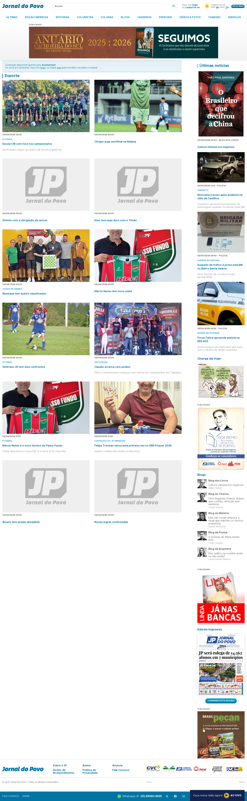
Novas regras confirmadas (111, 522)
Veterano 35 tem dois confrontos (23, 367)
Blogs (125, 17)
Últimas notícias (214, 66)
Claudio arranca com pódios (112, 367)
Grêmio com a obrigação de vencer (24, 220)
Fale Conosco (120, 770)
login (195, 5)
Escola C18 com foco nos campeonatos (27, 144)
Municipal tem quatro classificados (24, 293)
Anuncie (117, 765)
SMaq (242, 782)
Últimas (11, 17)
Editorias (62, 17)
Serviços (234, 17)
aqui (59, 68)
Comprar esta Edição (221, 701)
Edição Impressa (36, 17)
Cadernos (144, 17)
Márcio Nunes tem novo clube (113, 291)
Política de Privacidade (90, 771)
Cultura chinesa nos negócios (215, 147)
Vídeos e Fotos (190, 17)
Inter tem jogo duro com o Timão (115, 220)
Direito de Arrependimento (63, 771)
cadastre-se (192, 7)
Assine (87, 765)
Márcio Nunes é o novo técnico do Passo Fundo (32, 445)
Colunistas (85, 17)
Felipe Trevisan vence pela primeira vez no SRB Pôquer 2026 (133, 445)
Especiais (165, 17)
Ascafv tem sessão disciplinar (21, 522)
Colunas (107, 17)
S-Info (149, 782)
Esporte (12, 76)
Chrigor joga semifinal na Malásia (115, 141)
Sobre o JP (60, 765)
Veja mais (238, 6)
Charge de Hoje (209, 358)
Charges (214, 17)
